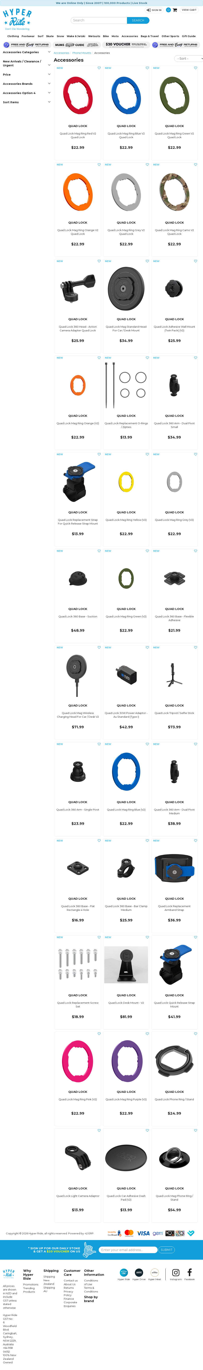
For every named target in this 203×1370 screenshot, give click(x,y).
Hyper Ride (124, 1275)
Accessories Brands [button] (27, 84)
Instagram (176, 1275)
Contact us (71, 1280)
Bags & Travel (150, 36)
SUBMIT (166, 1250)
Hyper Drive (139, 1275)
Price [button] (27, 74)
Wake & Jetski (76, 36)
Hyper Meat (154, 1275)
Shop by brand (91, 1299)
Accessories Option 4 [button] (27, 93)
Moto (115, 36)
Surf (40, 36)
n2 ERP (89, 1233)
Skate (50, 36)
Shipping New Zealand (49, 1280)
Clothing (13, 36)
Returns (69, 1287)
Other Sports (170, 36)
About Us (69, 1284)
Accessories (130, 36)
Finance (69, 1298)
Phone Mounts (81, 52)
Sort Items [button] (27, 102)
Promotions (30, 1284)
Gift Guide (189, 36)
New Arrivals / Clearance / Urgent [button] (27, 63)
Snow (60, 36)
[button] (154, 10)
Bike (106, 36)
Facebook (189, 1275)
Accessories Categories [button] (27, 52)
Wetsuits (94, 36)
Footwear (28, 36)
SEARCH (138, 20)
